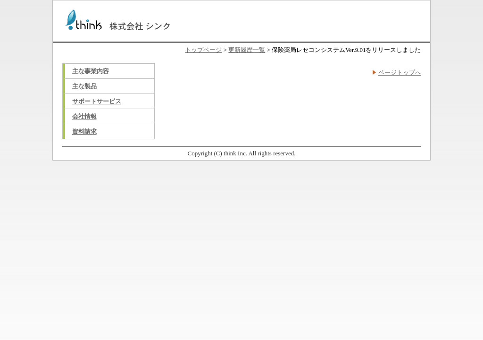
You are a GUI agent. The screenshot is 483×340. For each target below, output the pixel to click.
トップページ (203, 49)
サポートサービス (96, 101)
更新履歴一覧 (246, 49)
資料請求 (84, 131)
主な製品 (84, 86)
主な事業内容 (90, 71)
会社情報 (84, 116)
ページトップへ (399, 72)
